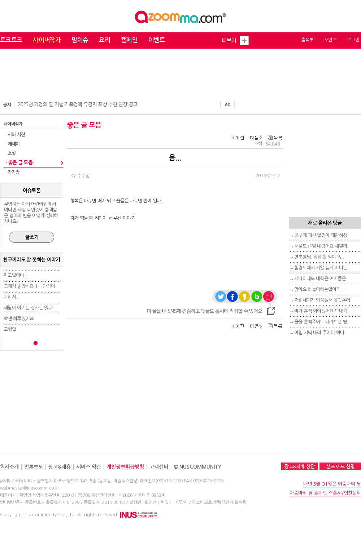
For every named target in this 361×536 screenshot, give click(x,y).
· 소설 (10, 153)
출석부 (307, 39)
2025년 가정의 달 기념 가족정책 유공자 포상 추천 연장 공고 (77, 104)
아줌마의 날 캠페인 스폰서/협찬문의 (325, 493)
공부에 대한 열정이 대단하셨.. (321, 235)
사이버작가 (47, 40)
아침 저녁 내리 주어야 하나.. (320, 332)
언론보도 (33, 466)
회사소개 (9, 466)
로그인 (353, 39)
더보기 (229, 40)
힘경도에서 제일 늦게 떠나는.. (321, 267)
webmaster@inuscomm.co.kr (29, 488)
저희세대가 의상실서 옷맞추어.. (323, 300)
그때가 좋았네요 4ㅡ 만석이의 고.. (35, 286)
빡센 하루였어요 (19, 318)
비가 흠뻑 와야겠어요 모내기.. (321, 311)
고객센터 (158, 466)
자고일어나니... (18, 275)
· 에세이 (12, 144)
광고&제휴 (59, 466)
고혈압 (10, 329)
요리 (104, 40)
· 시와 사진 (15, 134)
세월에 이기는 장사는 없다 (28, 307)
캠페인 (129, 40)
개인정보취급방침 (125, 466)
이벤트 (156, 40)
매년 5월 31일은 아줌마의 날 (332, 484)
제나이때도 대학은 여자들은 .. (321, 278)
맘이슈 (79, 40)
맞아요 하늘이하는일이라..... (320, 289)
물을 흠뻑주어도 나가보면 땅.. (321, 322)
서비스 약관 (88, 466)
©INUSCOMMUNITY (197, 466)
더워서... (11, 297)
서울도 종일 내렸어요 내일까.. (321, 246)
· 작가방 (12, 172)
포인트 (330, 39)
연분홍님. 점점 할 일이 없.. (319, 257)
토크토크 (11, 40)
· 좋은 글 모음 (18, 162)
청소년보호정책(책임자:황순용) (220, 502)
